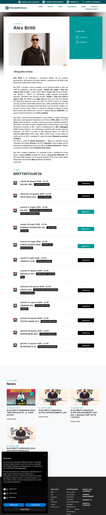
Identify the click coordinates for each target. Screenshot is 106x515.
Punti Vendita (70, 494)
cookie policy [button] (22, 468)
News (84, 6)
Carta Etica (70, 499)
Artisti (50, 6)
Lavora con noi (55, 507)
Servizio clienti (91, 9)
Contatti (94, 6)
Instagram (81, 42)
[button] (45, 455)
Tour (60, 6)
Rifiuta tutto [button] (14, 505)
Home (40, 6)
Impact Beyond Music (73, 502)
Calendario (72, 6)
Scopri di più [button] (24, 509)
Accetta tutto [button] (35, 505)
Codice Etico (70, 497)
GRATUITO (86, 183)
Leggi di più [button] (17, 162)
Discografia (54, 502)
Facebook (81, 37)
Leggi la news (11, 419)
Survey (69, 514)
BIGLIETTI (85, 212)
